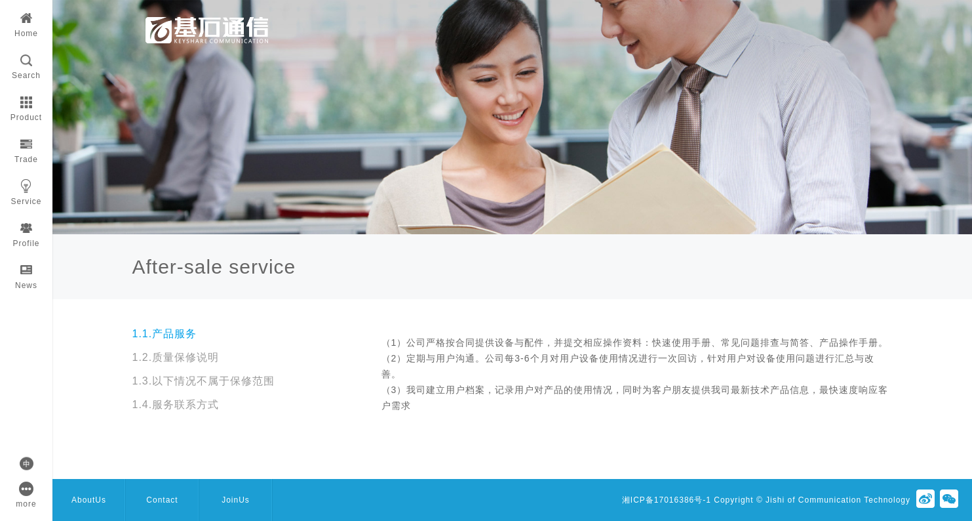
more (26, 492)
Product (26, 105)
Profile (26, 231)
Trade (26, 147)
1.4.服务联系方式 (176, 404)
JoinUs (236, 500)
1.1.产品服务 (164, 333)
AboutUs (88, 500)
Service (26, 189)
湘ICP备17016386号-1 (666, 500)
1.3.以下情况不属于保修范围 (203, 380)
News (26, 273)
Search (26, 63)
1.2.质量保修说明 (176, 357)
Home (26, 21)
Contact (162, 500)
